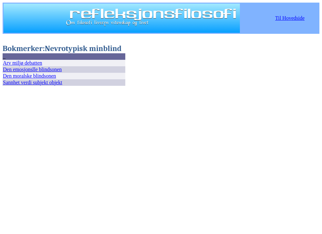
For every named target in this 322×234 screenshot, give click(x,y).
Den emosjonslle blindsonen (32, 69)
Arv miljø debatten (22, 63)
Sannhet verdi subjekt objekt (32, 82)
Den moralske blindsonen (29, 76)
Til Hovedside (290, 18)
